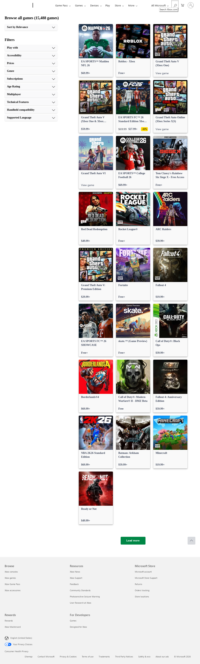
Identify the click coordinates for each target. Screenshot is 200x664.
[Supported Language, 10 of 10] (31, 118)
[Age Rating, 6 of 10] (31, 87)
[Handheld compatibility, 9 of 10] (31, 110)
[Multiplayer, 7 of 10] (31, 94)
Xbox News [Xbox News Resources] (75, 571)
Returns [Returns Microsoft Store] (138, 584)
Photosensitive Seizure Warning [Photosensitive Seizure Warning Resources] (85, 596)
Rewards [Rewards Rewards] (9, 620)
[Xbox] (43, 5)
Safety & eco (144, 656)
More (131, 5)
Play (107, 5)
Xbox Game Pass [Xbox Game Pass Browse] (12, 584)
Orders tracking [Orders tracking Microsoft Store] (142, 590)
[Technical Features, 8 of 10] (31, 102)
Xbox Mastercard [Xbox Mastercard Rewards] (13, 627)
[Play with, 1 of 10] (31, 48)
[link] (96, 50)
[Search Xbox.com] (174, 5)
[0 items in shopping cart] (182, 5)
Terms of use (88, 656)
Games (79, 5)
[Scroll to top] (191, 541)
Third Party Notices (124, 656)
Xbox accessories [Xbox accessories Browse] (13, 590)
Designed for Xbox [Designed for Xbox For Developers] (78, 627)
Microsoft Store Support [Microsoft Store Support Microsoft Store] (146, 578)
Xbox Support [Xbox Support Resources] (76, 578)
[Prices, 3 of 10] (31, 63)
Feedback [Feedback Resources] (74, 584)
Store (118, 5)
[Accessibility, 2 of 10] (31, 55)
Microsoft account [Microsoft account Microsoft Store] (143, 571)
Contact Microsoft (46, 656)
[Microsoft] (18, 5)
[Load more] (133, 541)
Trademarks (104, 656)
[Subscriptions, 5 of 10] (31, 79)
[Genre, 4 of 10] (31, 71)
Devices (94, 5)
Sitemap (28, 656)
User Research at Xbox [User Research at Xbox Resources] (80, 602)
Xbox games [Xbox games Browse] (10, 578)
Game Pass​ (61, 5)
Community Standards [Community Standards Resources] (80, 590)
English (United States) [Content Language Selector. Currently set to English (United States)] (21, 638)
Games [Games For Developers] (73, 620)
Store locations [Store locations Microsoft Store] (142, 596)
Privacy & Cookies (68, 656)
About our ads (162, 656)
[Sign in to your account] (190, 5)
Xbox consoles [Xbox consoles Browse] (11, 571)
